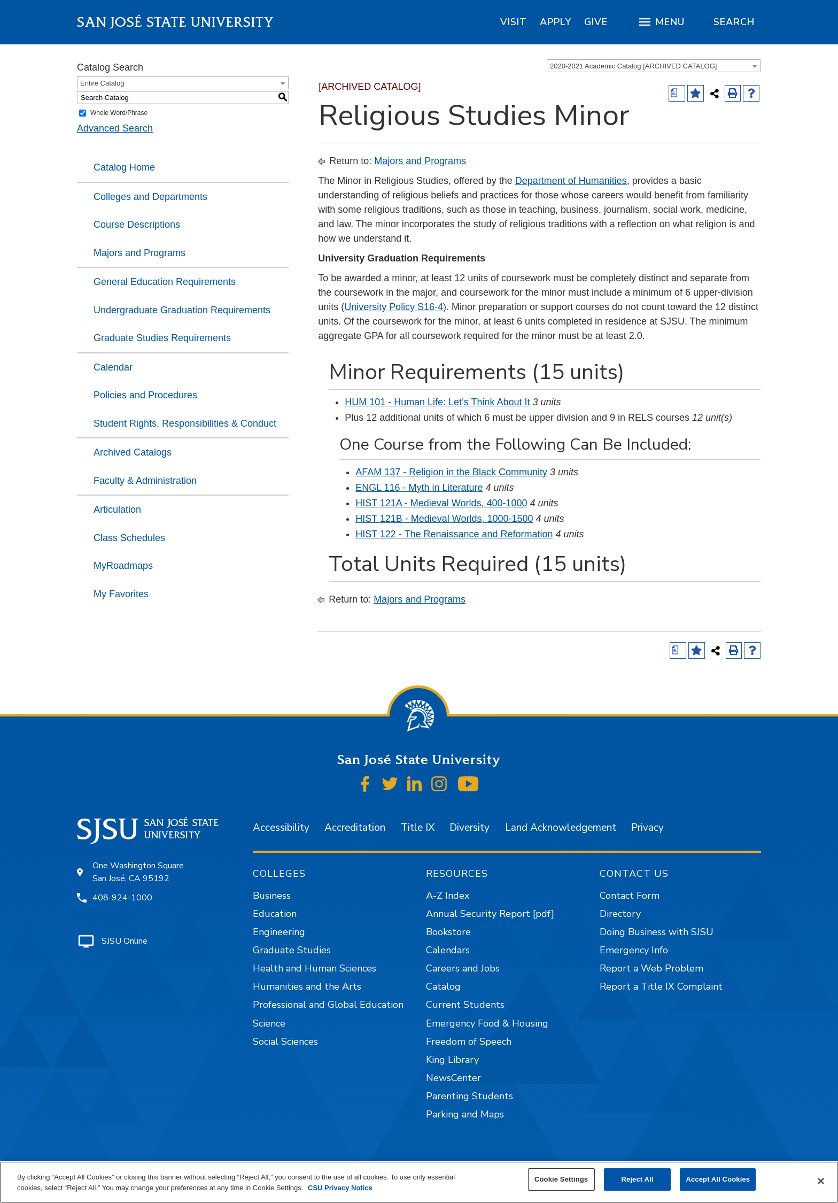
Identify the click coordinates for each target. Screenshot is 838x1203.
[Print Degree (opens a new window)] (677, 93)
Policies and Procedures (145, 395)
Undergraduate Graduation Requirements (182, 310)
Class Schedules (129, 538)
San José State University (175, 22)
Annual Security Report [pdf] (490, 913)
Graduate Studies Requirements (162, 338)
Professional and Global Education (328, 1004)
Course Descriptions (137, 224)
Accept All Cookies (718, 1179)
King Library (452, 1059)
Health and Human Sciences (314, 968)
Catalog (443, 986)
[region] (513, 22)
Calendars (448, 950)
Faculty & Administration (145, 480)
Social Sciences (285, 1041)
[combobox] (654, 65)
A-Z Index (447, 895)
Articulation (117, 509)
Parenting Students (469, 1096)
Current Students (465, 1004)
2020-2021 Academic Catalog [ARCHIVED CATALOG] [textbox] (633, 66)
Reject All (638, 1179)
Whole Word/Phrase (119, 113)
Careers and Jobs (463, 968)
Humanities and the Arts (307, 986)
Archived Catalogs (133, 452)
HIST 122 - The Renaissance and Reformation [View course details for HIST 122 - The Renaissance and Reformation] (454, 534)
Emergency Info (634, 950)
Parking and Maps (465, 1114)
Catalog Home (124, 167)
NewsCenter (453, 1077)
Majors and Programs (139, 253)
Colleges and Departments (150, 196)
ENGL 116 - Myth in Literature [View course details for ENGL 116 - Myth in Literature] (419, 487)
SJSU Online (125, 941)
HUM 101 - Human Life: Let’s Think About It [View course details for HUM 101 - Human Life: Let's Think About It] (437, 402)
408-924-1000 (122, 898)
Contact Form (629, 895)
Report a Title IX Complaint (661, 986)
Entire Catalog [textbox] (102, 83)
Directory (620, 913)
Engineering (279, 932)
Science (269, 1023)
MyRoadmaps (123, 565)
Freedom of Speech (468, 1041)
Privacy (647, 828)
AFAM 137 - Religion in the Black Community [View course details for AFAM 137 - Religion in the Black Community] (451, 472)
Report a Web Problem (651, 968)
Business (272, 895)
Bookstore (448, 932)
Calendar (113, 367)
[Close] (821, 1181)
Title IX (417, 828)
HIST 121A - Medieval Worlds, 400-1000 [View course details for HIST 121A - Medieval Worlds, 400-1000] (441, 503)
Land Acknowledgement (560, 828)
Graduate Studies (292, 950)
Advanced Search (115, 128)
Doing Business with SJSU (656, 932)
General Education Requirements (165, 281)
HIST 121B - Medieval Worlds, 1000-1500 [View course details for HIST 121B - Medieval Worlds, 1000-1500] (444, 518)
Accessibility (281, 828)
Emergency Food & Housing (487, 1023)
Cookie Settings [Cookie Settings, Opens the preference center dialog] (561, 1179)
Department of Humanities (571, 180)
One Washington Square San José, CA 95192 (138, 872)
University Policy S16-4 (393, 307)
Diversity (469, 828)
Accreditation (354, 828)
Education (275, 913)
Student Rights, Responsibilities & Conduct (185, 423)
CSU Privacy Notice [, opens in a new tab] (340, 1188)
